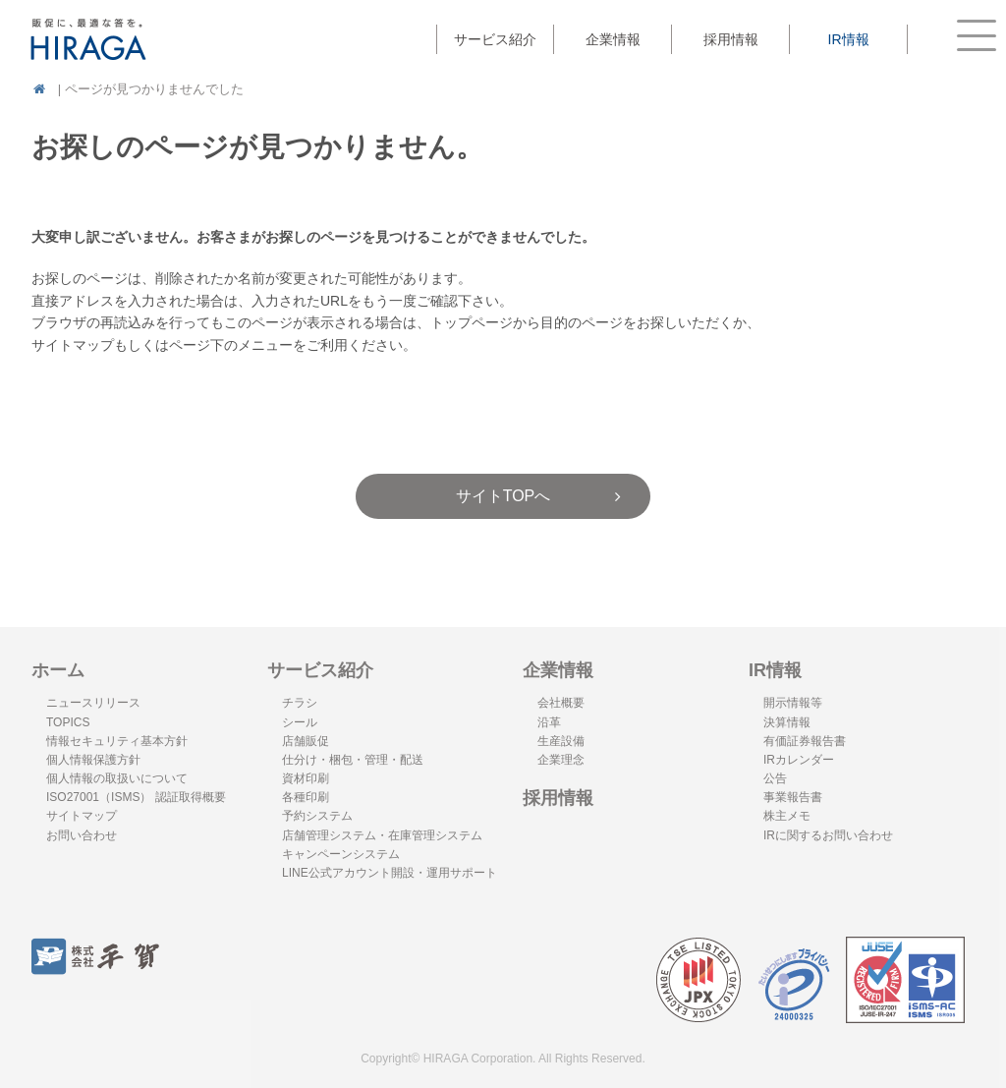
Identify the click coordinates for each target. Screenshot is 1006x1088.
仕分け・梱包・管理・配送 (352, 760)
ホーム (57, 670)
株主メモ (786, 816)
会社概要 (561, 703)
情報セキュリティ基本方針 (117, 741)
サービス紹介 (320, 670)
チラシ (299, 703)
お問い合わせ (81, 835)
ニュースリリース (93, 703)
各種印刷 (305, 797)
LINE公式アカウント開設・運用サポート (389, 873)
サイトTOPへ (503, 495)
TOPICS (67, 722)
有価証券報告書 (804, 741)
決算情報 (786, 722)
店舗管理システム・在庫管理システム (382, 835)
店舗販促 (305, 741)
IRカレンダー (798, 760)
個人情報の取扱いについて (117, 778)
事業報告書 (792, 797)
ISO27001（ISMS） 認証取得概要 (136, 797)
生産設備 (561, 741)
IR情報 (775, 670)
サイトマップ (81, 816)
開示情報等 (792, 703)
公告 (775, 778)
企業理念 (561, 760)
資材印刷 (305, 778)
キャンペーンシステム (341, 854)
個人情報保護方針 (93, 760)
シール (299, 722)
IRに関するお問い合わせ (828, 835)
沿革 (549, 722)
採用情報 (730, 39)
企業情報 (558, 670)
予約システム (317, 816)
